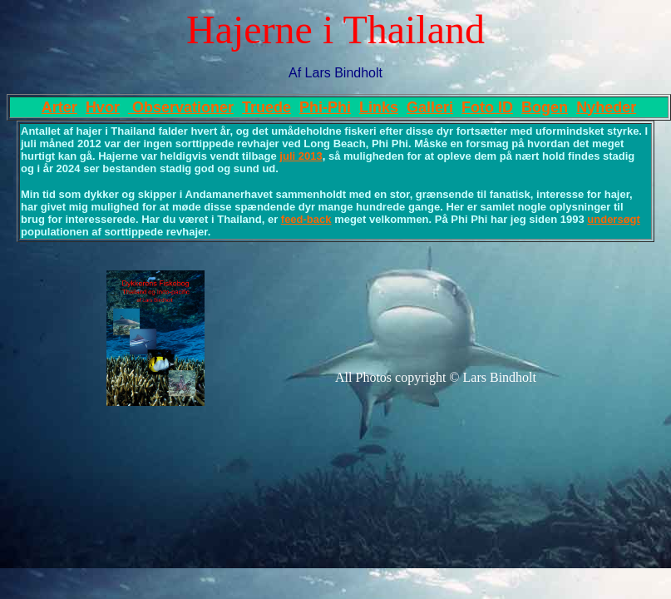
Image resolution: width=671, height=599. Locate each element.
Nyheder (606, 107)
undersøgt (613, 219)
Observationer (181, 107)
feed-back (306, 219)
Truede (266, 107)
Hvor (103, 107)
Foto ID (487, 107)
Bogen (544, 107)
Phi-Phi (325, 107)
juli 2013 (300, 156)
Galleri (430, 107)
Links (378, 107)
